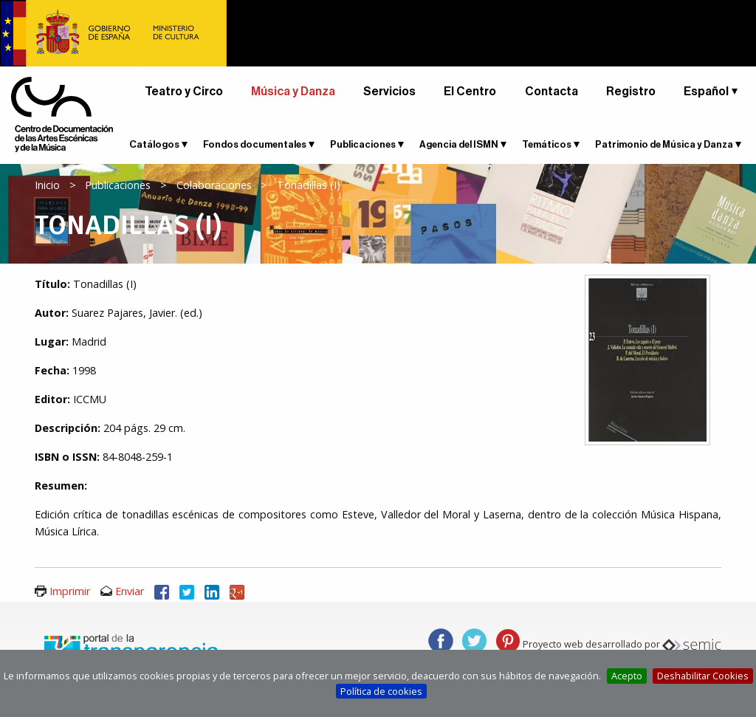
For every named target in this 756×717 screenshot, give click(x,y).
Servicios (389, 91)
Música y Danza (293, 91)
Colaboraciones (214, 185)
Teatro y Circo (184, 91)
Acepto (626, 675)
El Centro (470, 91)
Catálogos (154, 144)
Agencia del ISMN (458, 144)
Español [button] (706, 91)
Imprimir (69, 591)
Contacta (551, 91)
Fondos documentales (254, 144)
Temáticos (546, 144)
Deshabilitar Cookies (703, 675)
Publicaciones (363, 144)
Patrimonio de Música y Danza (664, 144)
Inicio (47, 185)
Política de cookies (381, 691)
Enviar (129, 591)
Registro (631, 91)
